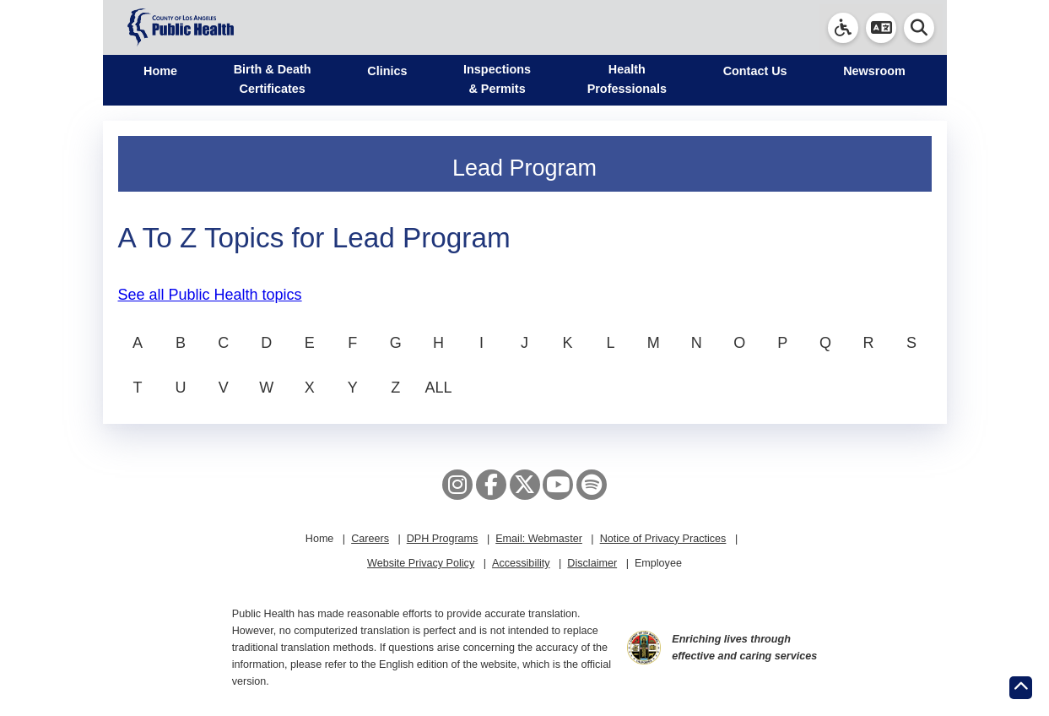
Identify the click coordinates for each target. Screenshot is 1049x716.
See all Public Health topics (210, 294)
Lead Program (524, 168)
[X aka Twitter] (525, 484)
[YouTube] (558, 484)
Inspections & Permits (497, 78)
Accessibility (521, 563)
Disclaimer (592, 563)
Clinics (387, 71)
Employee (658, 563)
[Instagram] (457, 484)
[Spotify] (591, 484)
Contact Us (755, 71)
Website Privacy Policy (420, 563)
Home (160, 71)
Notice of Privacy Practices (663, 539)
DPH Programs (443, 539)
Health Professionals (627, 78)
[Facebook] (491, 484)
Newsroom (874, 71)
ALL (438, 387)
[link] (843, 28)
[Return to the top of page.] (1020, 687)
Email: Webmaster (538, 539)
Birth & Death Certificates (272, 78)
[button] (881, 28)
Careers (370, 539)
